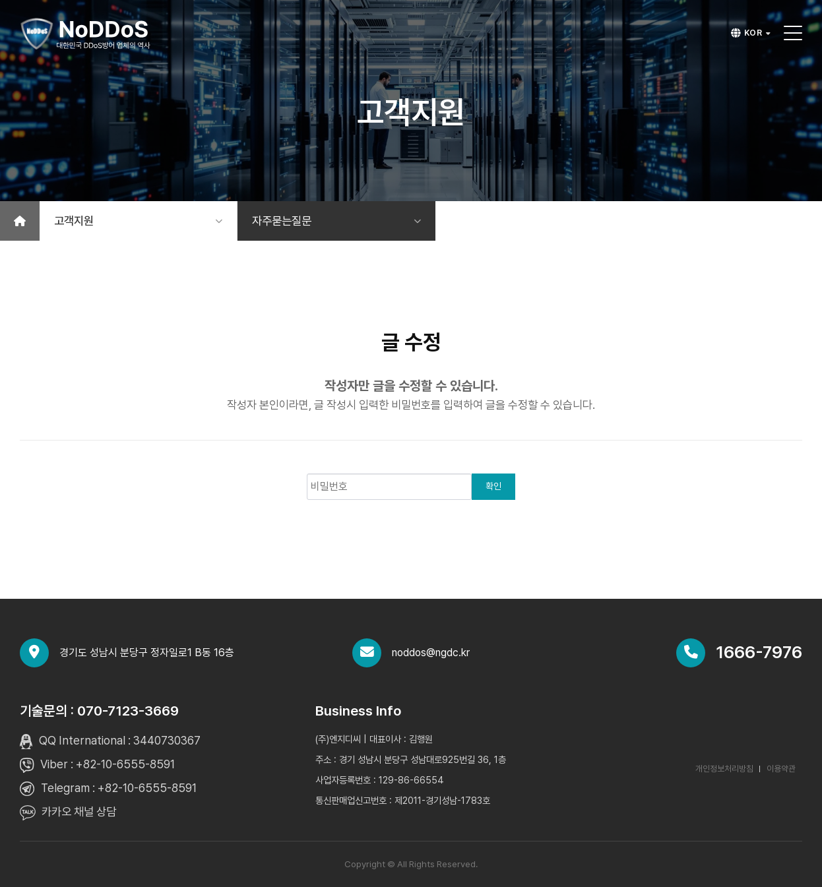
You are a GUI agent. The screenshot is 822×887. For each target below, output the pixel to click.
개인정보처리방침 (724, 769)
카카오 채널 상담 (79, 811)
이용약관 (781, 769)
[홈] (20, 221)
